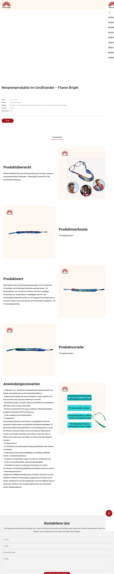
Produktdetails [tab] (57, 137)
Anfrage (8, 120)
